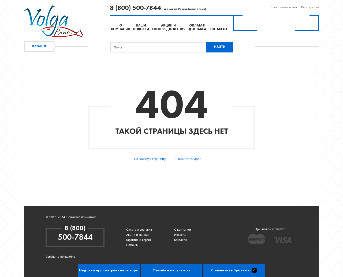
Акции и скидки (137, 235)
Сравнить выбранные (234, 270)
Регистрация (310, 7)
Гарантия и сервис (138, 240)
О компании (182, 229)
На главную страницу (150, 159)
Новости (180, 235)
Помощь (132, 245)
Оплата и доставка (139, 229)
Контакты (218, 29)
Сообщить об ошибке (60, 257)
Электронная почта (284, 7)
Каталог (39, 46)
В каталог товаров (187, 159)
